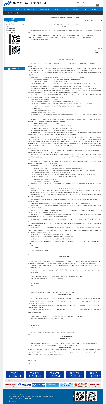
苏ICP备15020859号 (27, 398)
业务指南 (65, 9)
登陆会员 (84, 2)
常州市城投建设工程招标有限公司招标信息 (23, 9)
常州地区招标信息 (44, 9)
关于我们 (84, 9)
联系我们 (94, 9)
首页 (6, 9)
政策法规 (75, 9)
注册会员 (79, 2)
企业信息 (56, 9)
